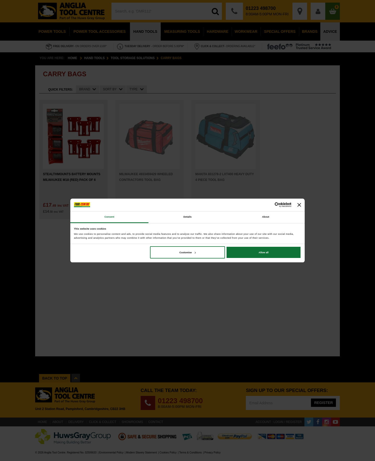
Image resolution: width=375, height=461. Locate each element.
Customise (187, 252)
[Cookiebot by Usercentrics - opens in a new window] (268, 204)
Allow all (263, 252)
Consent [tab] (109, 217)
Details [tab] (187, 217)
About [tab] (265, 217)
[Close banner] (299, 205)
